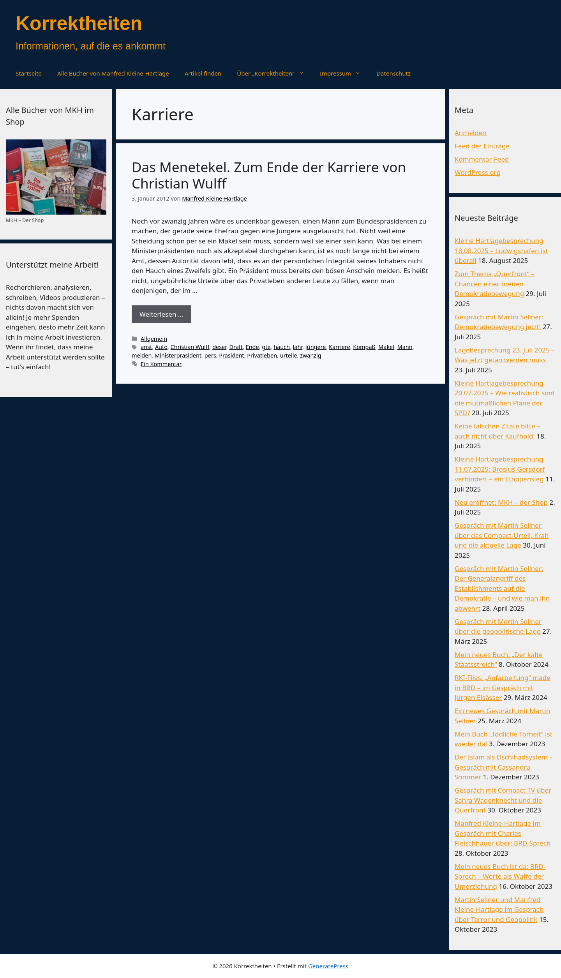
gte (266, 347)
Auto (161, 347)
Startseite (29, 73)
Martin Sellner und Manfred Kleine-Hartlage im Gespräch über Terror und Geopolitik (499, 909)
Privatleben (262, 355)
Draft (236, 347)
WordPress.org (478, 172)
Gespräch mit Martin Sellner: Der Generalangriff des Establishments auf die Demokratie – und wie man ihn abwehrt (502, 588)
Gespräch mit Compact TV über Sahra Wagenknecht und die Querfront (503, 800)
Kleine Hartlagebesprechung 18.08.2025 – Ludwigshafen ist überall (501, 250)
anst (146, 347)
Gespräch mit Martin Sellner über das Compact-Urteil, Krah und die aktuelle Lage (502, 535)
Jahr (298, 347)
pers (210, 355)
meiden (142, 355)
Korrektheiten (79, 23)
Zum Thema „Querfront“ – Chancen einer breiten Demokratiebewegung (495, 283)
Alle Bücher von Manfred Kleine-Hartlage (113, 73)
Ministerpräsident (178, 355)
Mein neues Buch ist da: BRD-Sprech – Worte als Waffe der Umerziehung (500, 876)
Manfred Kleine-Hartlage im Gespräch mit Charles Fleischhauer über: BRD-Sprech (502, 833)
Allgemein (154, 338)
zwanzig (310, 355)
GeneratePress (328, 966)
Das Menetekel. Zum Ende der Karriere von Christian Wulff (269, 175)
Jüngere (315, 347)
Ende (252, 347)
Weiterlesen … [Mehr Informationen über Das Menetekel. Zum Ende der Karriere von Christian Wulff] (161, 314)
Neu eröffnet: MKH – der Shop (501, 502)
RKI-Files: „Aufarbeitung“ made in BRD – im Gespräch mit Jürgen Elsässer (502, 687)
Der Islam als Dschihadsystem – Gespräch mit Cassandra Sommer (504, 766)
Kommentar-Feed (482, 159)
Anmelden (471, 132)
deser (219, 347)
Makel (386, 347)
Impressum (344, 73)
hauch (281, 347)
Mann (405, 347)
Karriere (339, 347)
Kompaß (364, 347)
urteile (288, 355)
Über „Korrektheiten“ (274, 73)
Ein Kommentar (161, 364)
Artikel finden (203, 73)
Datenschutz (393, 73)
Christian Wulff (190, 347)
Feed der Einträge (482, 145)
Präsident (231, 355)
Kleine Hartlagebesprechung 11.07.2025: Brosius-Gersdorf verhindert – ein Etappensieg (500, 469)
